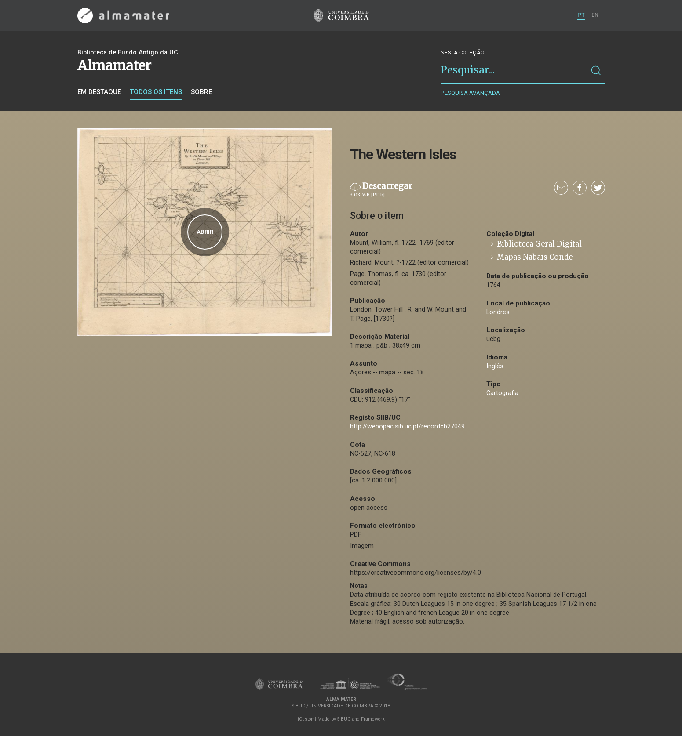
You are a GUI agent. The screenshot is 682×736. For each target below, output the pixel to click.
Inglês (494, 366)
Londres (498, 312)
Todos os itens (156, 92)
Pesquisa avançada (470, 93)
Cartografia (502, 393)
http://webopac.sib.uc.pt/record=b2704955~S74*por (425, 426)
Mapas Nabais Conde (529, 257)
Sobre (201, 92)
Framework (373, 719)
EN (594, 14)
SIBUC (343, 719)
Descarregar (381, 190)
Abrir (205, 231)
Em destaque (99, 92)
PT (581, 14)
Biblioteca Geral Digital (534, 244)
